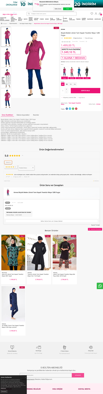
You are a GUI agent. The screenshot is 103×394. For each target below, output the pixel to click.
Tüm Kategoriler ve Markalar (9, 360)
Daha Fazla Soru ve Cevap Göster (52, 221)
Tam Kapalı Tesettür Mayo (9, 343)
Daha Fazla (71, 103)
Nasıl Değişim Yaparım (33, 363)
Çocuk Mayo (4, 356)
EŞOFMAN (90, 19)
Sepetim (54, 356)
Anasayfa (55, 343)
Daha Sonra (58, 9)
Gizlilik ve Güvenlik (32, 360)
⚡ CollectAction (96, 180)
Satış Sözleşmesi (32, 353)
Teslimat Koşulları (32, 346)
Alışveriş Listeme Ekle (69, 97)
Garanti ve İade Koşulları (34, 356)
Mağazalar (55, 360)
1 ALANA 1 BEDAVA (65, 19)
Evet (67, 9)
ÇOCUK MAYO (36, 19)
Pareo (2, 350)
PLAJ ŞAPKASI (52, 19)
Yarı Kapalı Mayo (6, 346)
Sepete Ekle (85, 91)
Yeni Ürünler (56, 346)
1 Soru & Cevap (89, 38)
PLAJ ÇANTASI (59, 19)
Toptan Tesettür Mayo (33, 343)
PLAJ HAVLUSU (72, 19)
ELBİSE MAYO (84, 19)
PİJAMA (78, 19)
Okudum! (4, 391)
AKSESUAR (98, 19)
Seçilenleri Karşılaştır (95, 229)
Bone (2, 353)
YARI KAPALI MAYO (20, 19)
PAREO (42, 19)
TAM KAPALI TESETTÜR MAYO (14, 19)
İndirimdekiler (56, 350)
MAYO (25, 19)
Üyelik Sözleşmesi (32, 350)
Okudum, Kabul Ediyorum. (36, 328)
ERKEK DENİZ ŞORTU (31, 19)
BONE (47, 19)
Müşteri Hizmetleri (58, 353)
